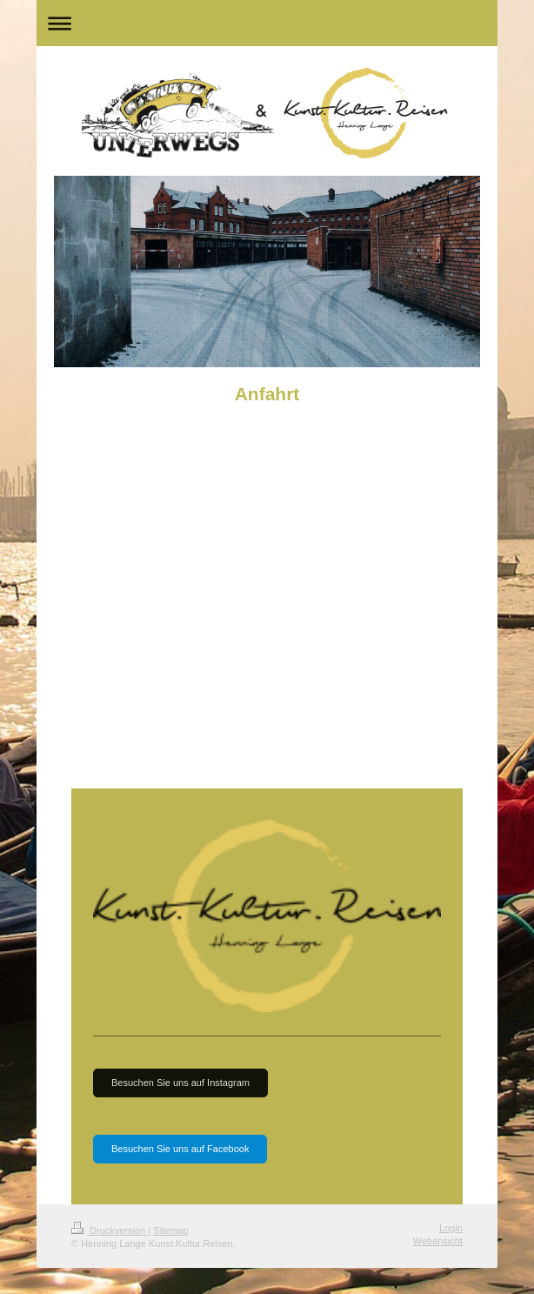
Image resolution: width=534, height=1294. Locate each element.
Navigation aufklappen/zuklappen (267, 23)
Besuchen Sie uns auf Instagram (180, 1082)
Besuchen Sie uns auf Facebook (180, 1148)
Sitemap (170, 1230)
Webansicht (438, 1241)
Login (451, 1228)
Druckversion (109, 1230)
